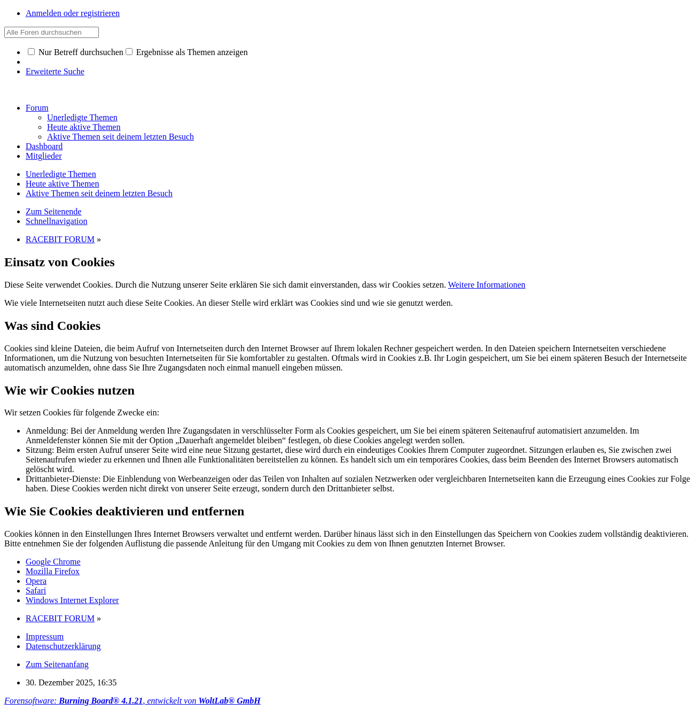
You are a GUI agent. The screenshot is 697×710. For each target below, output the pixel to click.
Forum (37, 107)
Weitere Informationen (486, 284)
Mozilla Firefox (53, 571)
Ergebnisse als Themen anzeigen (187, 52)
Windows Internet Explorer (72, 600)
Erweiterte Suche (55, 71)
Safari (36, 590)
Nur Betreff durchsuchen (75, 52)
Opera (36, 580)
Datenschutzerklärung (63, 646)
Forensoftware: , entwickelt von (132, 700)
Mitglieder (44, 155)
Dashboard (44, 146)
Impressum (45, 636)
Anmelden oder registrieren (73, 13)
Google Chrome (53, 561)
